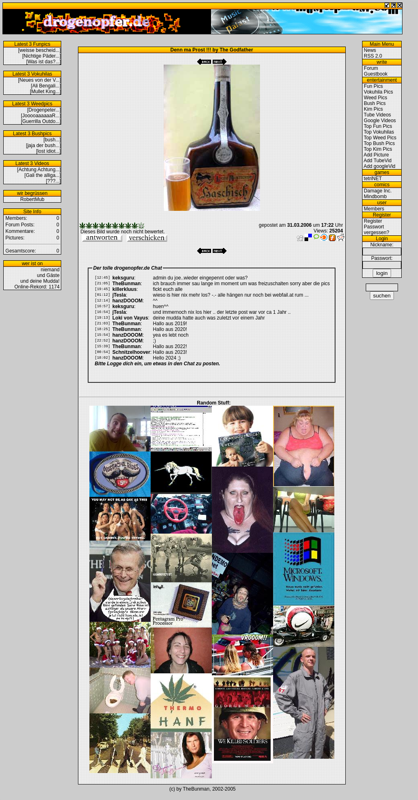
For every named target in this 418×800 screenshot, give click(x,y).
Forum (371, 68)
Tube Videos (377, 115)
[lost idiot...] (48, 151)
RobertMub (32, 199)
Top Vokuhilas (379, 132)
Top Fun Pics (378, 126)
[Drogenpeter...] (44, 110)
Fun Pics (373, 86)
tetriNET (373, 178)
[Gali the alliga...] (42, 175)
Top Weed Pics (380, 138)
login (381, 273)
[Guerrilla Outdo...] (41, 121)
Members (374, 209)
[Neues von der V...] (39, 80)
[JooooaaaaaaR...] (41, 115)
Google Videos (380, 120)
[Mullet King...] (45, 91)
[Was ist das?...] (43, 62)
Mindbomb (375, 196)
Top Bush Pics (379, 143)
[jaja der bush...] (43, 145)
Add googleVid (380, 166)
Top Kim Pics (378, 149)
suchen (382, 296)
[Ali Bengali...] (46, 86)
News (370, 50)
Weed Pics (375, 98)
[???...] (53, 181)
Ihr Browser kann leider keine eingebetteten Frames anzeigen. (211, 326)
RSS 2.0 (373, 56)
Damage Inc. (377, 191)
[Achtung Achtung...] (39, 169)
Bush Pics (374, 103)
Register (373, 221)
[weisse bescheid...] (39, 50)
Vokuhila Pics (378, 92)
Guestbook (375, 74)
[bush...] (52, 140)
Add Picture (376, 155)
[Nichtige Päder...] (41, 56)
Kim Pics (373, 109)
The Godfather (236, 50)
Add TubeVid (378, 160)
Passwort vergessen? (375, 229)
